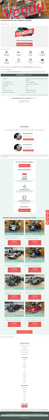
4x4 (24, 369)
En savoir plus (24, 415)
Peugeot (24, 389)
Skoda (24, 393)
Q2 (16, 24)
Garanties (24, 347)
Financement (24, 349)
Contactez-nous (23, 210)
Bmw (24, 400)
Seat (25, 398)
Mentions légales (24, 352)
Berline (24, 363)
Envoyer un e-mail (28, 139)
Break (24, 367)
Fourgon (24, 376)
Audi (12, 24)
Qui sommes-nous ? (24, 350)
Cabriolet (24, 374)
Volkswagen (24, 387)
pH (26, 354)
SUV (24, 361)
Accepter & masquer (24, 417)
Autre (24, 373)
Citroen (24, 396)
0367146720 (27, 136)
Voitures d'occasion (5, 24)
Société (24, 382)
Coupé (24, 380)
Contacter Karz (24, 165)
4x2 (24, 371)
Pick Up (24, 378)
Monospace (24, 365)
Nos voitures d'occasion (24, 332)
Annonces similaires (23, 44)
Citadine (24, 359)
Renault (24, 391)
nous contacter (45, 95)
